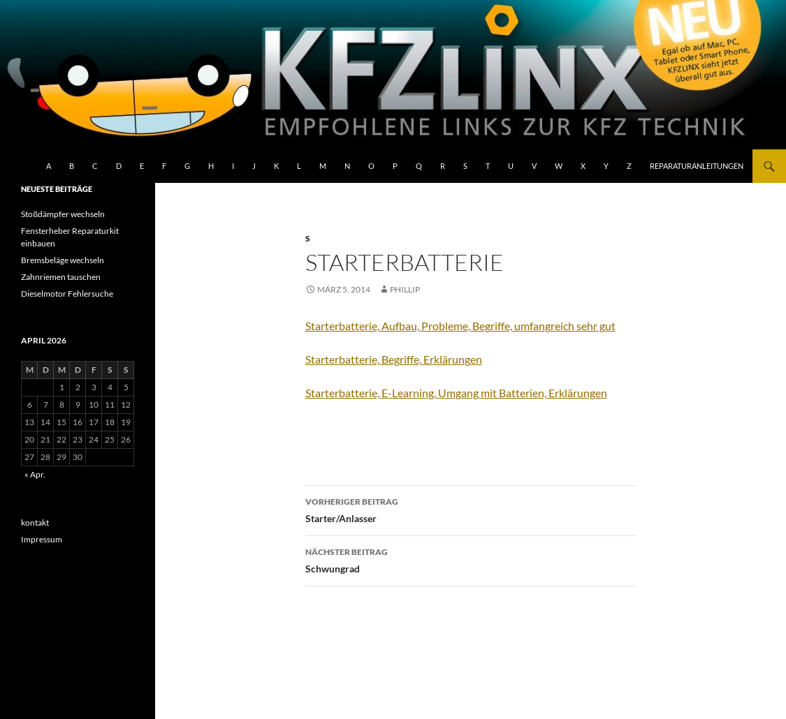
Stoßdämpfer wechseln (63, 214)
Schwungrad (470, 559)
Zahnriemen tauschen (61, 277)
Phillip (405, 289)
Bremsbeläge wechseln (62, 260)
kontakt (35, 522)
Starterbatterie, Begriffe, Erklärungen (393, 359)
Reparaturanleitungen (696, 165)
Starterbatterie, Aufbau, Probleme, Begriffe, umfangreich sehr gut (460, 325)
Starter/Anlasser (470, 509)
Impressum (41, 539)
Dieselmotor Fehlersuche (67, 293)
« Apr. (34, 474)
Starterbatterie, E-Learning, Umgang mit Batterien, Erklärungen (456, 392)
